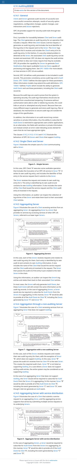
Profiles (29, 86)
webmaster (53, 460)
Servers (24, 19)
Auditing (57, 137)
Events (41, 66)
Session (29, 26)
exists (22, 10)
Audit (61, 78)
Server (54, 37)
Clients (16, 19)
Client (47, 37)
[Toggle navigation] (3, 2)
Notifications (18, 66)
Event (57, 63)
